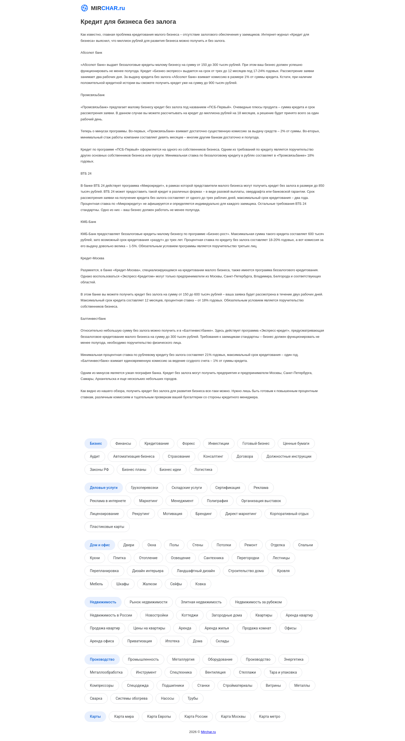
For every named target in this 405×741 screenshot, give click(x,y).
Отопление (148, 558)
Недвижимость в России (111, 615)
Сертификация (227, 488)
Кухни (95, 558)
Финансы (123, 443)
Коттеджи (190, 615)
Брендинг (204, 514)
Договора (245, 456)
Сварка (96, 698)
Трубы (193, 698)
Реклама (261, 488)
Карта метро (269, 716)
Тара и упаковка (283, 672)
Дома (197, 641)
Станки (203, 685)
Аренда (185, 628)
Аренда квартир (299, 615)
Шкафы (122, 584)
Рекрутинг (141, 514)
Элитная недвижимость (201, 602)
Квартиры (263, 615)
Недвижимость (103, 602)
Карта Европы (159, 716)
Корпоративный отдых (289, 514)
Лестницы (281, 558)
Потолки (224, 545)
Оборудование (220, 659)
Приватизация (139, 641)
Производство (102, 659)
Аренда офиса (102, 641)
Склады (222, 641)
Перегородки (248, 558)
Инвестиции (218, 443)
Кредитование (157, 443)
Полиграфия (217, 501)
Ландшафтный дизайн (196, 571)
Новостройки (156, 615)
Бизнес (96, 443)
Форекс (188, 443)
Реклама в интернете (108, 501)
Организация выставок (261, 501)
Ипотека (172, 641)
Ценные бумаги (296, 443)
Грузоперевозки (144, 488)
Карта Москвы (233, 716)
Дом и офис (100, 545)
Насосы (167, 698)
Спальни (305, 545)
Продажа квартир (105, 628)
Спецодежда (138, 685)
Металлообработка (106, 672)
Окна (151, 545)
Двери (128, 545)
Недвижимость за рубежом (258, 602)
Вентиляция (215, 672)
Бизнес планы (134, 469)
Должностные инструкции (289, 456)
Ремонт (251, 545)
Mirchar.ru (208, 732)
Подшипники (173, 685)
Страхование (179, 456)
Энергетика (293, 659)
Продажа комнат (256, 628)
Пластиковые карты (107, 527)
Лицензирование (104, 514)
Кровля (283, 571)
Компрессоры (102, 685)
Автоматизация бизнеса (133, 456)
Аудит (95, 456)
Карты (95, 716)
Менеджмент (182, 501)
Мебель (96, 584)
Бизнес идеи (170, 469)
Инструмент (146, 672)
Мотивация (172, 514)
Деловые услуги (104, 488)
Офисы (291, 628)
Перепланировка (104, 571)
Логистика (203, 469)
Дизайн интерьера (147, 571)
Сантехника (214, 558)
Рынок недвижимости (148, 602)
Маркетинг (148, 501)
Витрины (273, 685)
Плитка (119, 558)
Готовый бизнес (256, 443)
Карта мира (124, 716)
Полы (174, 545)
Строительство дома (246, 571)
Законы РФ (99, 469)
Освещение (180, 558)
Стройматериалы (237, 685)
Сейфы (176, 584)
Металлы (302, 685)
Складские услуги (187, 488)
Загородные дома (227, 615)
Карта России (195, 716)
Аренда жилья (217, 628)
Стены (197, 545)
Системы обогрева (131, 698)
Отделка (278, 545)
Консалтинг (213, 456)
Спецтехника (181, 672)
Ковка (201, 584)
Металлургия (183, 659)
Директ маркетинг (240, 514)
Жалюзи (150, 584)
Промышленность (143, 659)
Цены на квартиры (149, 628)
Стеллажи (247, 672)
